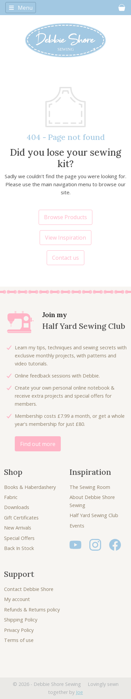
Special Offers (19, 538)
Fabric (10, 497)
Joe (79, 692)
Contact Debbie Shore (28, 589)
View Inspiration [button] (65, 237)
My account (17, 599)
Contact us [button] (65, 257)
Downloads (16, 507)
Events (77, 525)
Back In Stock (19, 548)
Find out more (37, 444)
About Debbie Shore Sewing (92, 501)
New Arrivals (17, 528)
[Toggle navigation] (20, 7)
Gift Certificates (21, 517)
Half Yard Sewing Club (94, 515)
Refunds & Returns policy (32, 609)
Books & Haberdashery (30, 487)
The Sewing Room (90, 487)
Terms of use (19, 640)
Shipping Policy (20, 619)
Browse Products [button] (65, 217)
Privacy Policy (19, 630)
